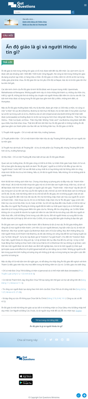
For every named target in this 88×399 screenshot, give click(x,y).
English (79, 310)
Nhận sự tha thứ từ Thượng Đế (35, 24)
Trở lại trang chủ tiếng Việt (47, 320)
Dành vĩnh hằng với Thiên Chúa (35, 22)
